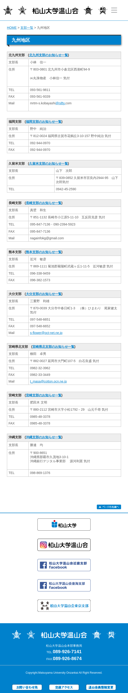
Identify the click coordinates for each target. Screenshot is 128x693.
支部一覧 (26, 27)
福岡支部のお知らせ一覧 (43, 121)
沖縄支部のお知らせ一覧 (43, 437)
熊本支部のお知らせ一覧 (43, 252)
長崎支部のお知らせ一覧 (43, 203)
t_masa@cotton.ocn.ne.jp (48, 381)
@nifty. (60, 103)
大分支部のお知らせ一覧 (43, 294)
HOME (12, 27)
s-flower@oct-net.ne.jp (46, 333)
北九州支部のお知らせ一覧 (48, 55)
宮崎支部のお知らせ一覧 (43, 395)
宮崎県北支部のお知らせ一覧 (53, 346)
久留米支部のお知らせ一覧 (48, 163)
